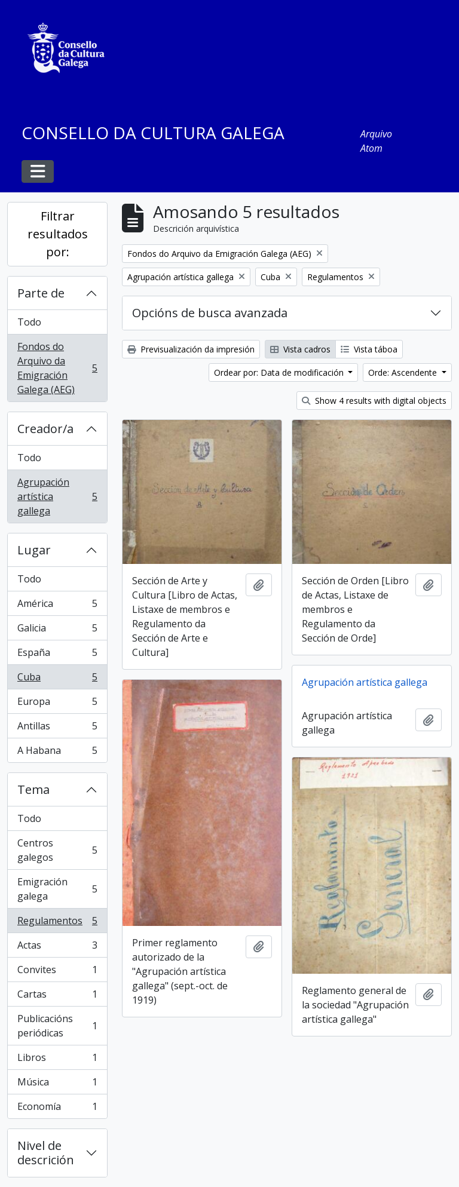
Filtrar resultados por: (57, 234)
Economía (57, 1108)
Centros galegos (57, 850)
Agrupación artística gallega (57, 496)
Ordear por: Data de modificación (280, 372)
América (57, 606)
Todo (29, 322)
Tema (33, 789)
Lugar (34, 550)
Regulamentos (57, 923)
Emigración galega (57, 889)
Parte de (41, 293)
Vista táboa (369, 349)
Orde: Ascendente (403, 372)
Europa (57, 704)
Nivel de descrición (45, 1152)
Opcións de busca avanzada (209, 313)
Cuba (57, 679)
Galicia (57, 630)
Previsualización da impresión (191, 349)
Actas (57, 948)
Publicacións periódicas (57, 1025)
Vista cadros (300, 349)
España (57, 655)
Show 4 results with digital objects (374, 400)
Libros (57, 1060)
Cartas (57, 997)
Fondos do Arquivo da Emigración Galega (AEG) (57, 368)
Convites (57, 972)
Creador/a (45, 429)
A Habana (57, 752)
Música (57, 1084)
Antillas (57, 728)
